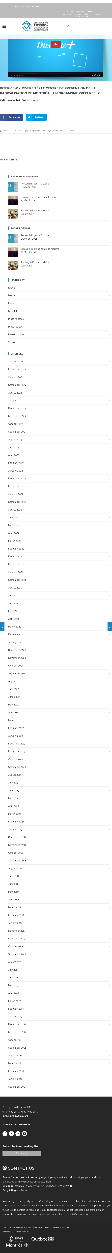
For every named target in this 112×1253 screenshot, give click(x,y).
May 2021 (13, 611)
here (35, 100)
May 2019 (13, 798)
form (24, 1190)
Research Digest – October (35, 183)
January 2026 (15, 361)
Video (11, 342)
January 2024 (15, 400)
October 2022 (15, 494)
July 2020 (13, 689)
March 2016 (14, 1063)
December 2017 (16, 930)
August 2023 (15, 439)
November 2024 (17, 369)
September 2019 (17, 767)
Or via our (82, 17)
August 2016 (15, 1055)
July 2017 (13, 969)
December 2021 (17, 556)
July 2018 (13, 876)
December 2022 (17, 478)
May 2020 (13, 704)
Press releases (16, 319)
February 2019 (16, 821)
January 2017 (15, 1016)
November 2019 (17, 751)
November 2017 (16, 938)
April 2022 (13, 533)
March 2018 (14, 907)
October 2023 (15, 424)
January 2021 (15, 642)
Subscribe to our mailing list (20, 1146)
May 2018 (13, 891)
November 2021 (17, 564)
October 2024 (15, 377)
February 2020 (16, 728)
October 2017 (15, 946)
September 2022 (17, 502)
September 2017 (17, 954)
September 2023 (17, 431)
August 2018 (15, 868)
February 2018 (16, 915)
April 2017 (13, 993)
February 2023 (16, 463)
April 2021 (13, 619)
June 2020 (14, 697)
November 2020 (17, 658)
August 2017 (14, 962)
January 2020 (15, 736)
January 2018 (15, 923)
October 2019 (15, 759)
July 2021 (13, 595)
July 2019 (13, 782)
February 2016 (16, 1071)
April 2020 (14, 712)
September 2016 (17, 1047)
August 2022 (15, 509)
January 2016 (15, 1079)
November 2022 (17, 486)
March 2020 (14, 720)
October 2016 (15, 1040)
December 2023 (17, 408)
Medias (12, 295)
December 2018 (17, 837)
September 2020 (17, 673)
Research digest (17, 334)
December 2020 (17, 650)
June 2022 (14, 517)
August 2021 (15, 587)
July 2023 (13, 447)
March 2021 (14, 626)
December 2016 (17, 1024)
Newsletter (14, 311)
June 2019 (13, 790)
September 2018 (17, 860)
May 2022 (13, 525)
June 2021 (13, 603)
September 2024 (17, 385)
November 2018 (17, 845)
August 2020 (15, 681)
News (11, 303)
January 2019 (15, 829)
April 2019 (13, 806)
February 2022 (16, 548)
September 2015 (17, 1086)
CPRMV (29, 1227)
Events (11, 287)
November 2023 (17, 416)
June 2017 (13, 977)
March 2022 (14, 541)
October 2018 (15, 852)
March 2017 (14, 1001)
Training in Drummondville (35, 210)
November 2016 (17, 1032)
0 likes (70, 130)
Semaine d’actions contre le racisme (40, 197)
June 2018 (13, 884)
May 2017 (13, 985)
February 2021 (16, 634)
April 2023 (13, 455)
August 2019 (15, 775)
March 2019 (14, 813)
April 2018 (13, 899)
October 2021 (15, 572)
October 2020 (16, 665)
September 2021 (17, 580)
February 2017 (16, 1008)
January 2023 (15, 470)
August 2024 (15, 392)
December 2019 (17, 743)
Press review (15, 326)
